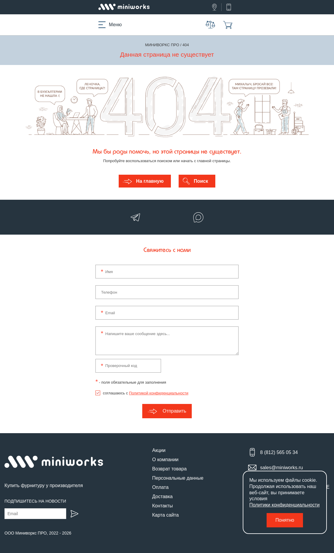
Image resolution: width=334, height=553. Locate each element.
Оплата (160, 487)
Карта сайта (165, 515)
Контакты (162, 505)
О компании (165, 459)
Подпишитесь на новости (35, 501)
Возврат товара (169, 468)
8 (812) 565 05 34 (279, 452)
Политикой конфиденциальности (158, 393)
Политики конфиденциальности (284, 504)
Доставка (162, 496)
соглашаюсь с (145, 393)
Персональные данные (177, 478)
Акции (159, 450)
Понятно (285, 520)
